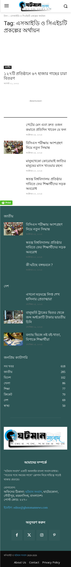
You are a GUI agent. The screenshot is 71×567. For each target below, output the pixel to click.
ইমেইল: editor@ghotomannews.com (26, 507)
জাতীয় (7, 67)
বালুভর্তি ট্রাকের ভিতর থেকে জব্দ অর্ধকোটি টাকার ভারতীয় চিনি (46, 317)
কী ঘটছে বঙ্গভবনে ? (39, 265)
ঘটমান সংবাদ (33, 491)
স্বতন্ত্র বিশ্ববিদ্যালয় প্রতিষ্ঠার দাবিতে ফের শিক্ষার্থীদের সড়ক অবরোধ (46, 183)
